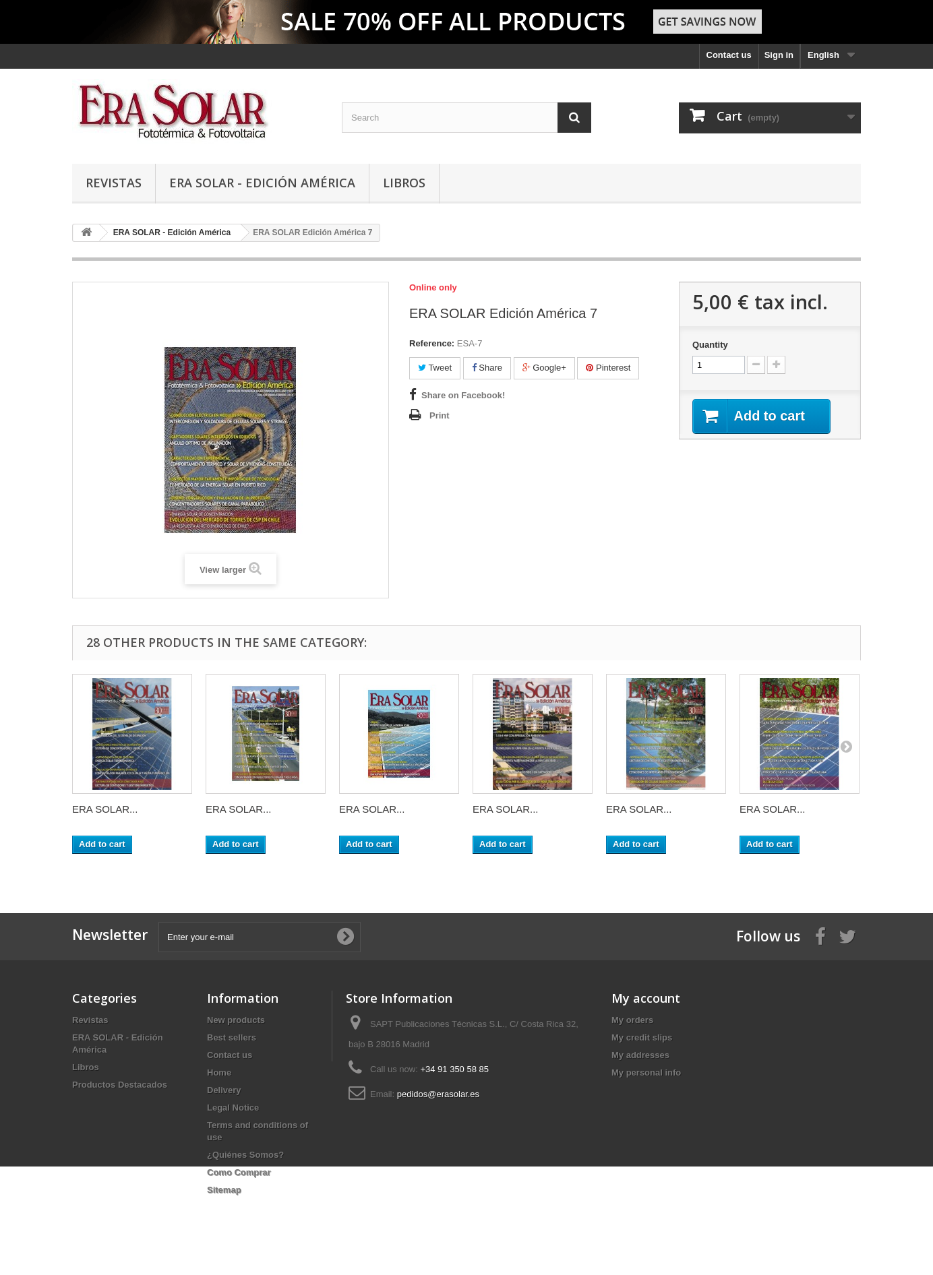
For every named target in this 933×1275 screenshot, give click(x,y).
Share (487, 368)
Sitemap (224, 1190)
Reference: (431, 343)
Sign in (778, 55)
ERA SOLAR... (105, 809)
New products (236, 1020)
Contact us (729, 55)
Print (439, 415)
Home (219, 1072)
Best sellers (231, 1037)
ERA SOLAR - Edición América (262, 183)
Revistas (114, 183)
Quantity (710, 345)
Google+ (544, 368)
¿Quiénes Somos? (245, 1155)
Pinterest (608, 368)
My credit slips (641, 1037)
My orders (632, 1020)
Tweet (435, 368)
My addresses (640, 1055)
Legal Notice (233, 1107)
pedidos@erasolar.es (438, 1094)
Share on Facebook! (463, 395)
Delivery (224, 1090)
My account (645, 998)
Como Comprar (239, 1172)
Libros (404, 183)
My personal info (646, 1072)
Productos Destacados (119, 1085)
